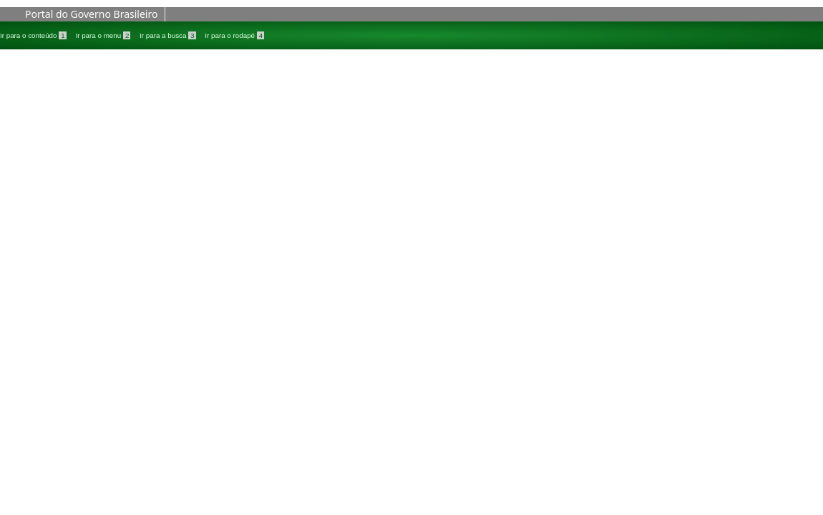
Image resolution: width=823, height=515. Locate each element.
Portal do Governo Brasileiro (91, 14)
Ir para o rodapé (234, 35)
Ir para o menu (103, 35)
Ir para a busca (169, 35)
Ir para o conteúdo (34, 35)
